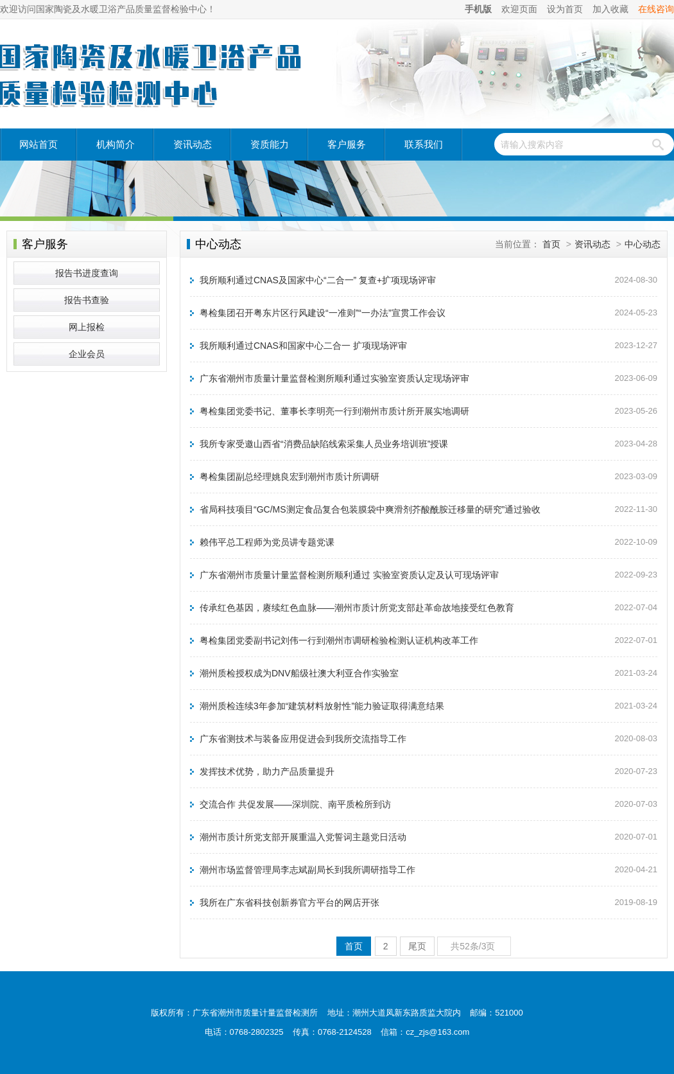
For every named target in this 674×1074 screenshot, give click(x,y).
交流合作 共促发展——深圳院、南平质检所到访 (295, 804)
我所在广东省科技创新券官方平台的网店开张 (289, 902)
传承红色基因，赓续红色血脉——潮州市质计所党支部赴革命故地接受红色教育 (357, 608)
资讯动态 (192, 144)
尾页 (417, 946)
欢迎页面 (519, 9)
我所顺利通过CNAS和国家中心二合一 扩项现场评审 (303, 345)
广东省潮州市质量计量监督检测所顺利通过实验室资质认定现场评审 (334, 378)
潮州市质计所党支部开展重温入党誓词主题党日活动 (303, 837)
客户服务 (346, 144)
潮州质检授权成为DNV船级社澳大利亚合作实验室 (299, 673)
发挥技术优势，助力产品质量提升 (267, 771)
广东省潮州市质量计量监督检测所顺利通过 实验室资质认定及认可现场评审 (349, 575)
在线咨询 (656, 9)
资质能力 (269, 144)
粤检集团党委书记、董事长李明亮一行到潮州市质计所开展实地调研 (334, 411)
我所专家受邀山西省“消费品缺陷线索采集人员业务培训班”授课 (324, 444)
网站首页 (38, 144)
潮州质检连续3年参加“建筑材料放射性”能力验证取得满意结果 (322, 706)
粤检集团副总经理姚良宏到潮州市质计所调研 (289, 476)
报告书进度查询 (86, 273)
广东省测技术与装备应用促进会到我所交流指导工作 (303, 739)
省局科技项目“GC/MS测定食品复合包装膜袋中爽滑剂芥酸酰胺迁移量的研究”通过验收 (370, 509)
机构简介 (115, 144)
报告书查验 (86, 300)
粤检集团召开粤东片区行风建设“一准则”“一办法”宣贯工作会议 (322, 313)
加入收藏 (610, 9)
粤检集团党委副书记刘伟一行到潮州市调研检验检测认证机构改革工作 (339, 640)
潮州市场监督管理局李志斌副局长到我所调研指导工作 (307, 870)
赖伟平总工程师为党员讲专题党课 (267, 542)
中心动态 (643, 244)
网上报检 (87, 327)
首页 (551, 244)
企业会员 (87, 354)
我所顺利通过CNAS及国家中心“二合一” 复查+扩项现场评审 (318, 280)
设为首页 (565, 9)
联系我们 (423, 144)
